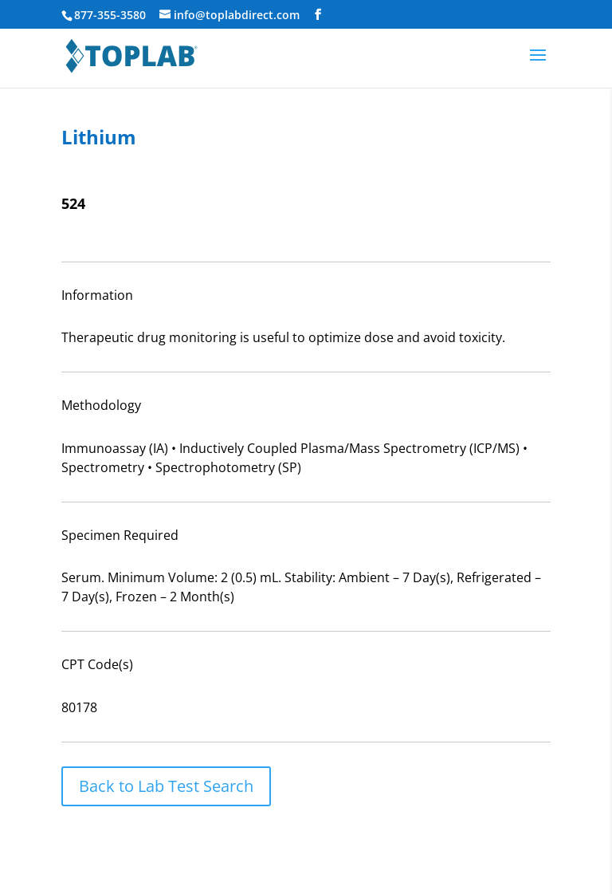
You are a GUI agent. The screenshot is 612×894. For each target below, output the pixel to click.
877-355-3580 (110, 14)
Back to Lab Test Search (166, 786)
